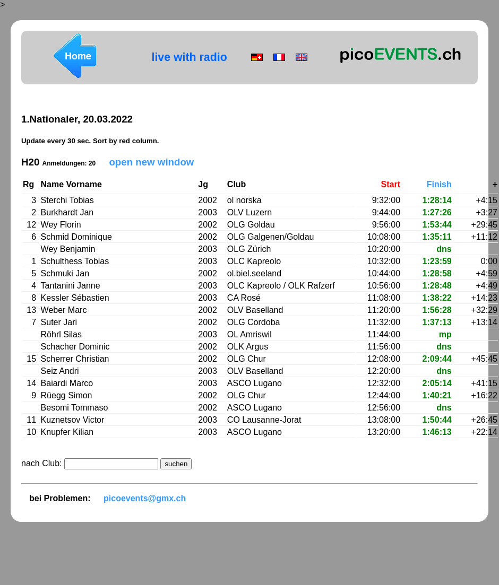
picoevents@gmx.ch (145, 498)
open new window (151, 162)
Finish (439, 184)
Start (390, 184)
